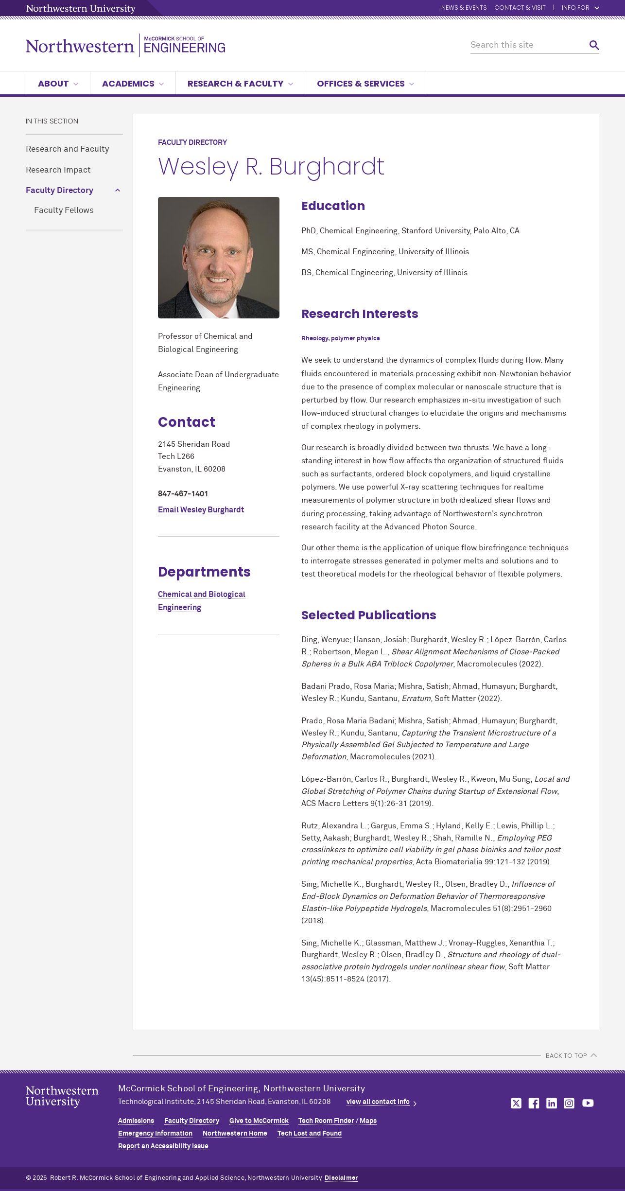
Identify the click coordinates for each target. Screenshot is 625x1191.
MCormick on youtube (588, 1103)
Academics (133, 83)
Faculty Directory (59, 191)
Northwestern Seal (72, 1112)
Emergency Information (155, 1133)
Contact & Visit (520, 8)
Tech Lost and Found (310, 1133)
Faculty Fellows (64, 211)
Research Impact (58, 170)
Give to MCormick (259, 1121)
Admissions (136, 1121)
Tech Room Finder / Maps (337, 1121)
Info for (580, 8)
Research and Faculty (67, 149)
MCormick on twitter (514, 1103)
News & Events (464, 8)
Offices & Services (365, 83)
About (58, 83)
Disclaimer (341, 1178)
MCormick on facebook (532, 1103)
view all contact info (378, 1102)
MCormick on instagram (569, 1103)
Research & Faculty (240, 83)
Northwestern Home (235, 1133)
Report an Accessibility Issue (163, 1146)
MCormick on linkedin (551, 1103)
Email (201, 510)
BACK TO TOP (566, 1055)
